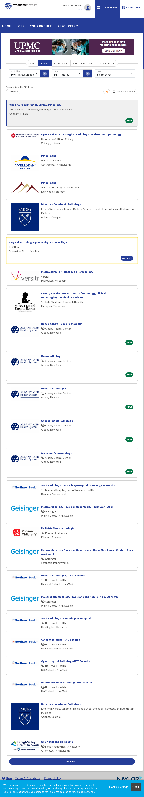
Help (7, 778)
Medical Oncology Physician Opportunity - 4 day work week (77, 506)
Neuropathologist (52, 356)
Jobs (21, 26)
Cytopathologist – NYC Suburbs (60, 639)
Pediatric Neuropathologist (58, 528)
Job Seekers (107, 7)
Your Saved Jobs (107, 63)
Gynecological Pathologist (58, 420)
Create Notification (124, 91)
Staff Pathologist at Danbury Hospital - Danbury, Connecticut (79, 485)
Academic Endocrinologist (57, 453)
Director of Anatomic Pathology (61, 204)
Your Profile (41, 26)
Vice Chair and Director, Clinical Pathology (35, 104)
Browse (45, 63)
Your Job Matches (83, 63)
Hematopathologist (53, 388)
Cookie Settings (118, 787)
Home (6, 26)
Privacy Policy (52, 778)
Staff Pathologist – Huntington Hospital (66, 618)
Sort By (12, 91)
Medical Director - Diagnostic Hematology (67, 271)
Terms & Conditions (27, 778)
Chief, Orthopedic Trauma (57, 741)
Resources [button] (66, 26)
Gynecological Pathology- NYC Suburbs (65, 661)
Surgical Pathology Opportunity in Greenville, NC (39, 242)
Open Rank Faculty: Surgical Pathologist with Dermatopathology (81, 134)
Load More (72, 761)
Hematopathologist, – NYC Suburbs (63, 575)
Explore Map (61, 63)
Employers (131, 7)
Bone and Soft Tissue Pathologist (61, 323)
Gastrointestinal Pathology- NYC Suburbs (66, 682)
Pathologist (48, 155)
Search (32, 63)
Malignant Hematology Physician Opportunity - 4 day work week (80, 596)
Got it (135, 787)
